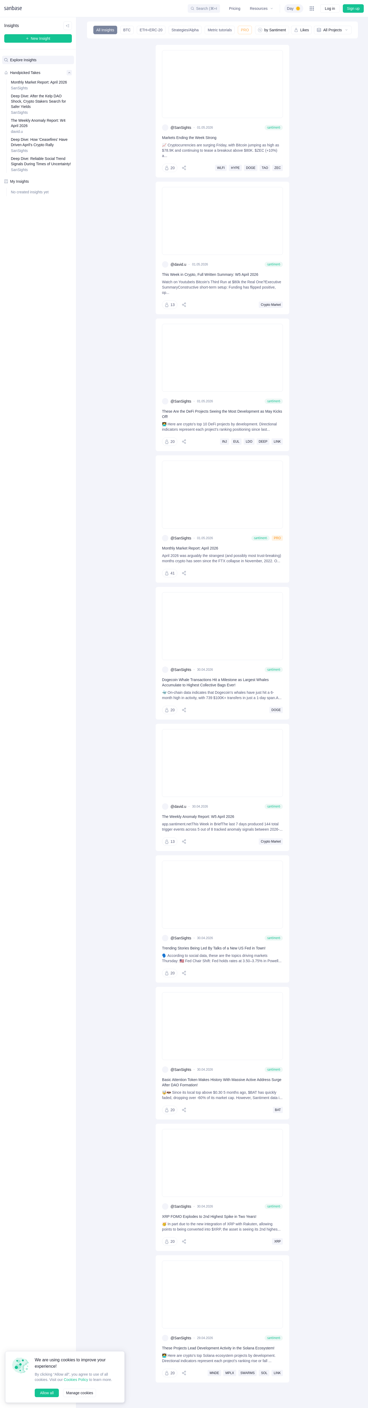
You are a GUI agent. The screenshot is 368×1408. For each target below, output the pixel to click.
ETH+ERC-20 (150, 30)
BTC (126, 30)
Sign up (353, 8)
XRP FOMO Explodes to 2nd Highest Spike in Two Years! (209, 1232)
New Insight (38, 38)
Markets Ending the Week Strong (190, 137)
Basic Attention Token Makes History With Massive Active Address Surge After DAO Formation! (218, 1093)
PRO (244, 30)
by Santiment (271, 30)
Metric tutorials (219, 30)
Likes (300, 30)
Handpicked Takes (38, 72)
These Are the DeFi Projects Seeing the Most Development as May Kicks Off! (219, 414)
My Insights (16, 181)
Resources (261, 8)
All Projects (332, 30)
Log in (330, 8)
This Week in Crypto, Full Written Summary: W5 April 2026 (211, 274)
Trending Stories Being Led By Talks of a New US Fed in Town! (215, 958)
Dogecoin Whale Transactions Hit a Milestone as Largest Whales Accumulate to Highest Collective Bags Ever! (217, 687)
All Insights (105, 30)
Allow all (47, 1392)
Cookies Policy (77, 1374)
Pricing (234, 8)
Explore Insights (20, 60)
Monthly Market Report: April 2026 (191, 548)
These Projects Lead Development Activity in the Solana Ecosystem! (220, 1369)
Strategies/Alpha (184, 30)
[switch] (293, 8)
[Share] (184, 168)
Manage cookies (80, 1392)
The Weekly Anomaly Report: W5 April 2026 (199, 821)
